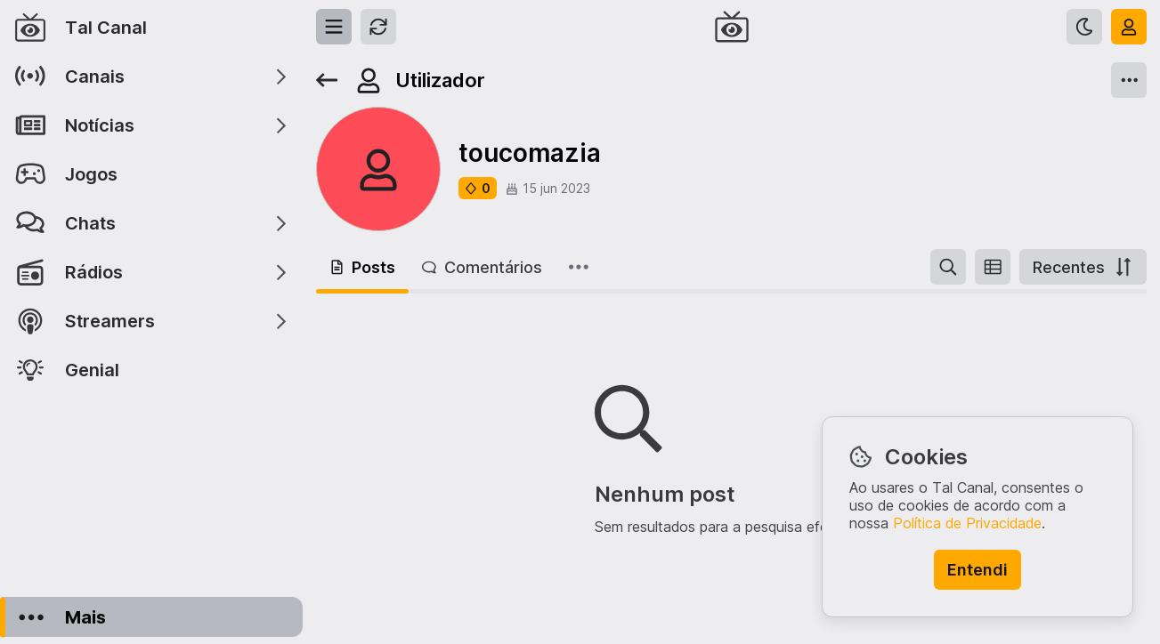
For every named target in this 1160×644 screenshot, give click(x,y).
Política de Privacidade (967, 523)
